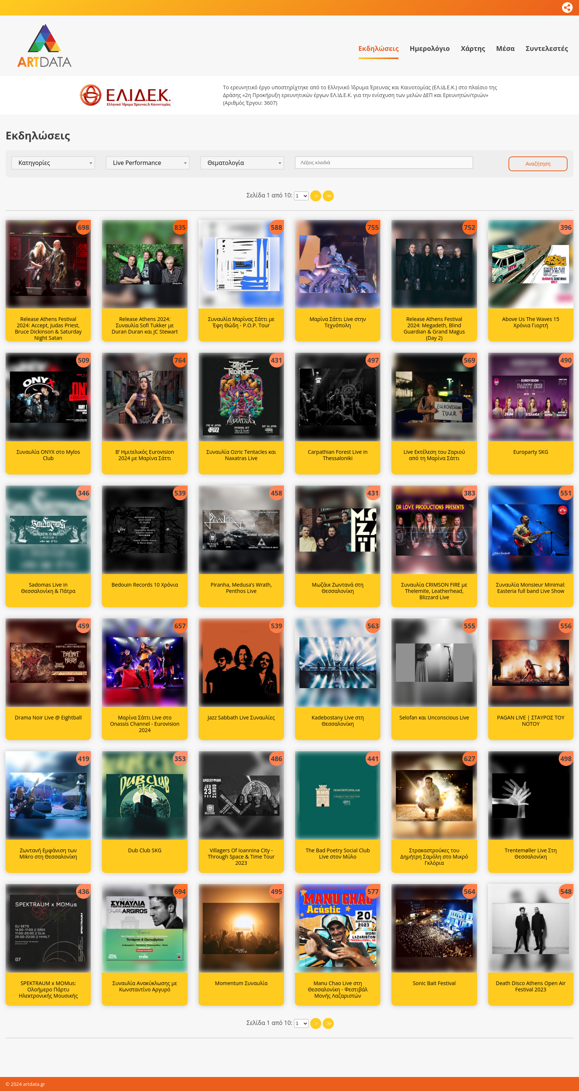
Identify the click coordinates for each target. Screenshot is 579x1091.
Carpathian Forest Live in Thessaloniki (338, 455)
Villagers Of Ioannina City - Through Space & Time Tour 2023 (241, 856)
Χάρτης (473, 48)
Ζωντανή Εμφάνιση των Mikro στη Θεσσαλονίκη (48, 853)
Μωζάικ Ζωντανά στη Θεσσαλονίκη (338, 587)
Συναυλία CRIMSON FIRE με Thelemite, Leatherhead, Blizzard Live (434, 591)
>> (328, 196)
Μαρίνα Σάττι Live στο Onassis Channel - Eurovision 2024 (144, 723)
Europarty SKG (530, 451)
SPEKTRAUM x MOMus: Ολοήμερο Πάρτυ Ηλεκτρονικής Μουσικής (48, 989)
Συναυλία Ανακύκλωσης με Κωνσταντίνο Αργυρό (144, 986)
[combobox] (53, 162)
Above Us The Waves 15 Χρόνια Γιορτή (530, 322)
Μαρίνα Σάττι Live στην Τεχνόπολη (337, 322)
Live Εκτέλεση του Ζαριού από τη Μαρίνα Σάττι (434, 455)
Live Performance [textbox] (137, 163)
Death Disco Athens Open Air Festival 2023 (531, 986)
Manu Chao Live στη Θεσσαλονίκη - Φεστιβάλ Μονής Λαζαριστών (338, 989)
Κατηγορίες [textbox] (34, 163)
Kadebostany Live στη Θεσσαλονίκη (338, 720)
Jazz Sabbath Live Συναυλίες (241, 717)
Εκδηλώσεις (379, 48)
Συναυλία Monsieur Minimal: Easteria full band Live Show (530, 587)
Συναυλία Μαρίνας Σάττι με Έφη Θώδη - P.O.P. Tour (241, 322)
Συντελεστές (547, 48)
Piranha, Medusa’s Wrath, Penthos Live (241, 587)
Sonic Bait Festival (434, 983)
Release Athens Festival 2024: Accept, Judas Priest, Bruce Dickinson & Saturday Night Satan (48, 328)
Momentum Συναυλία (241, 983)
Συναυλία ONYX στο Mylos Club (48, 455)
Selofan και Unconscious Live (434, 717)
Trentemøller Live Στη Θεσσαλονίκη (531, 853)
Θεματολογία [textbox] (226, 163)
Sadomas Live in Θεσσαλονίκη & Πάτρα (48, 587)
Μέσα (505, 48)
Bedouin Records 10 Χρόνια (145, 584)
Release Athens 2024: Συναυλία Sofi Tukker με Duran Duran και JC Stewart (145, 325)
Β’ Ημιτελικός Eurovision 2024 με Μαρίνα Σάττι (145, 455)
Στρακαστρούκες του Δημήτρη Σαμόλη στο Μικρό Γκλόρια (434, 856)
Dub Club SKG (145, 850)
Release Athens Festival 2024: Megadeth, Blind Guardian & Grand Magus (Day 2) (434, 328)
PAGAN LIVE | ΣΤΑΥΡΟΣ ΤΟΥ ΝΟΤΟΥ (530, 720)
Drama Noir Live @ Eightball (48, 717)
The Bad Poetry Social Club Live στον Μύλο (338, 853)
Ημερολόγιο (430, 48)
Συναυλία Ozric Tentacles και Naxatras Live (241, 455)
